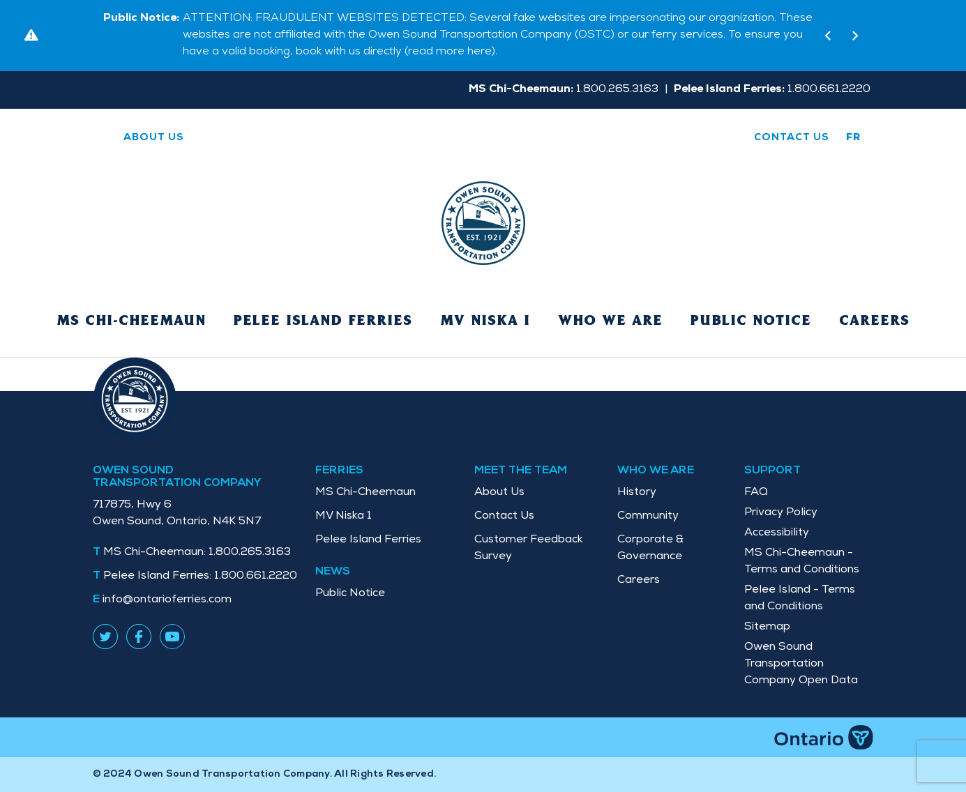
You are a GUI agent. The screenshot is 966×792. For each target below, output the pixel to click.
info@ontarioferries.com (167, 600)
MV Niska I (485, 321)
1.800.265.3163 (197, 552)
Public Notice (750, 321)
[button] (827, 35)
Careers (874, 321)
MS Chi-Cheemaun (131, 321)
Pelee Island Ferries (323, 321)
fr (853, 138)
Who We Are (610, 321)
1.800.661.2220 (200, 576)
